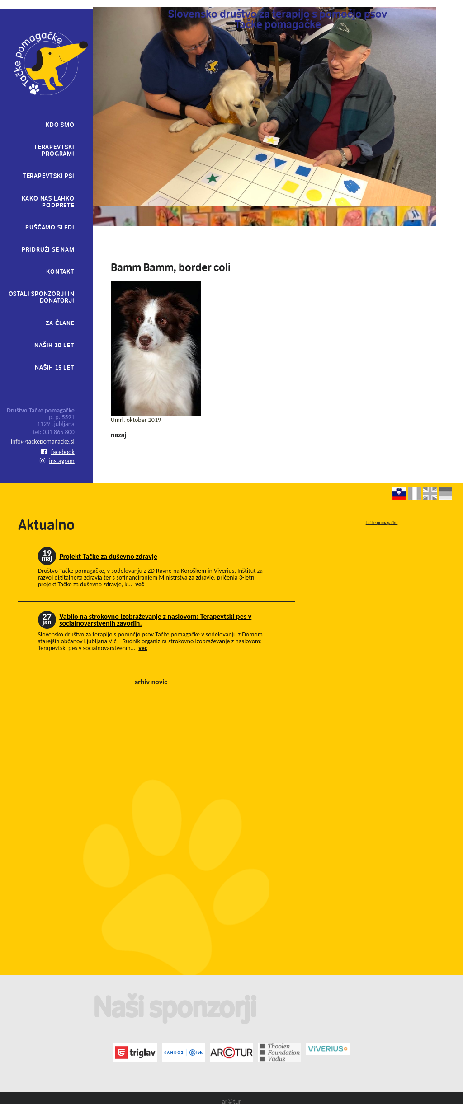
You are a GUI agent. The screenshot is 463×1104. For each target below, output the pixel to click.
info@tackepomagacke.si (43, 441)
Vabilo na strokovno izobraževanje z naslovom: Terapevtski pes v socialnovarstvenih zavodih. (155, 619)
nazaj (119, 434)
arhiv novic (150, 681)
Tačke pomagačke (382, 522)
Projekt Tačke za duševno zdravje (108, 556)
